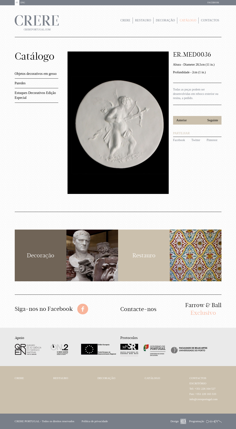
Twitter (195, 140)
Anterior (181, 120)
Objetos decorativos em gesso (36, 73)
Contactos (210, 20)
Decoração (165, 20)
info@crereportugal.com (203, 399)
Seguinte (212, 120)
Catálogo (188, 20)
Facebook (179, 140)
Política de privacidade (95, 421)
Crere (125, 20)
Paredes (20, 83)
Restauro (143, 20)
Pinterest (212, 140)
